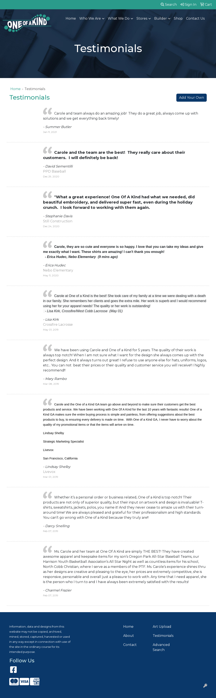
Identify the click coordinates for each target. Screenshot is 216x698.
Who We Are (90, 18)
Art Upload (162, 627)
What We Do (119, 18)
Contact (130, 645)
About (128, 636)
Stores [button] (141, 18)
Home (71, 18)
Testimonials (163, 636)
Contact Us (195, 18)
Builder (160, 18)
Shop (178, 18)
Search (169, 5)
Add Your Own (191, 98)
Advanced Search (161, 647)
